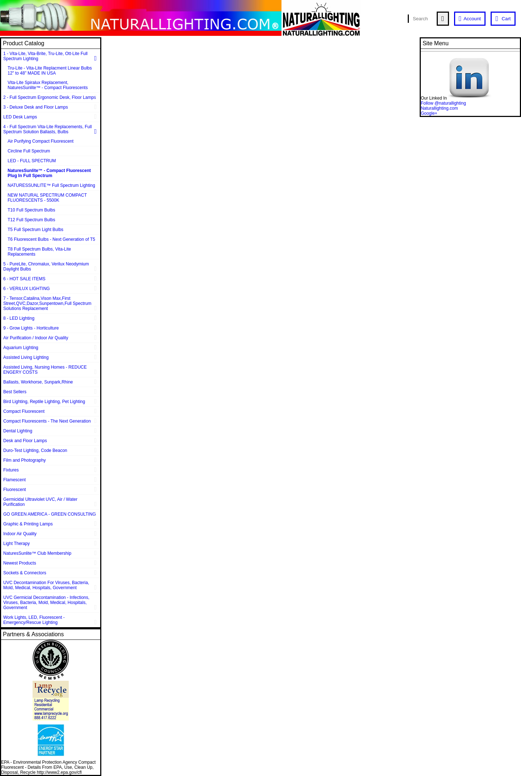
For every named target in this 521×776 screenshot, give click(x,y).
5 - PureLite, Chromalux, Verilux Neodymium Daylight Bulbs (46, 266)
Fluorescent (14, 489)
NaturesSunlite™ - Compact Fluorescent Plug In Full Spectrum (49, 173)
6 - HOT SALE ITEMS (24, 278)
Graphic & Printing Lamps (28, 524)
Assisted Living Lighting (25, 357)
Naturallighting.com (439, 108)
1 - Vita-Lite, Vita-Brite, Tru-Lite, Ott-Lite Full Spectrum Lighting (45, 56)
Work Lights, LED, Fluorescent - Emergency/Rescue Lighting (34, 620)
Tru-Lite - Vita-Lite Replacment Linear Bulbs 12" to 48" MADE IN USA (50, 71)
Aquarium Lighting (20, 347)
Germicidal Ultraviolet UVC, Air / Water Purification (40, 502)
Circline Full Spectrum (29, 151)
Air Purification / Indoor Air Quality (35, 337)
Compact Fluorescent (24, 411)
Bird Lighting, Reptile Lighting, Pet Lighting (44, 401)
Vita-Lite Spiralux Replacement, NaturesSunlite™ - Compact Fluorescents (48, 85)
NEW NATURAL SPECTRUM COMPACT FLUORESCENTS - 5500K (47, 198)
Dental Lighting (17, 430)
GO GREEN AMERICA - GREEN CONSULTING (49, 514)
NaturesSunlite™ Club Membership (37, 553)
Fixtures (11, 470)
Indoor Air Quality (20, 533)
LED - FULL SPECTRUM (32, 160)
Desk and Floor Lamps (25, 440)
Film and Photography (24, 460)
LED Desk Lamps (20, 116)
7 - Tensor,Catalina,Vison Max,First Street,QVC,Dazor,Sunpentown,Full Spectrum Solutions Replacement (47, 303)
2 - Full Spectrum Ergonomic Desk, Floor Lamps (49, 97)
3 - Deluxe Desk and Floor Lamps (35, 107)
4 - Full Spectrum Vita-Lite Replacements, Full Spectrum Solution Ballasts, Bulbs (47, 129)
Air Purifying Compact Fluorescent (40, 141)
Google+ (429, 113)
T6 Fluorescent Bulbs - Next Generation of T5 (51, 239)
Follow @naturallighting (443, 103)
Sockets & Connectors (24, 572)
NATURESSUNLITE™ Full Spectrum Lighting (51, 185)
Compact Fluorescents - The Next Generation (47, 421)
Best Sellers (14, 391)
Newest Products (19, 563)
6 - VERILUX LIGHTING (26, 288)
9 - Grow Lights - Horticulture (31, 328)
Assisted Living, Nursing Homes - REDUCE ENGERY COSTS (45, 370)
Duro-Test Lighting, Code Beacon (35, 450)
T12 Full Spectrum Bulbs (31, 219)
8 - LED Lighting (18, 318)
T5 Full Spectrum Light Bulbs (35, 229)
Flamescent (14, 479)
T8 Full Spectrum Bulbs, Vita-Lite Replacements (39, 252)
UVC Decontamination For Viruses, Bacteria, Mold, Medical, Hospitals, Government (46, 585)
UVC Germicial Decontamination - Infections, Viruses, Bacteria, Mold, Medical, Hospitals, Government (46, 602)
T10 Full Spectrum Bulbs (31, 210)
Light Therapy (16, 543)
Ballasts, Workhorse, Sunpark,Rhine (38, 382)
